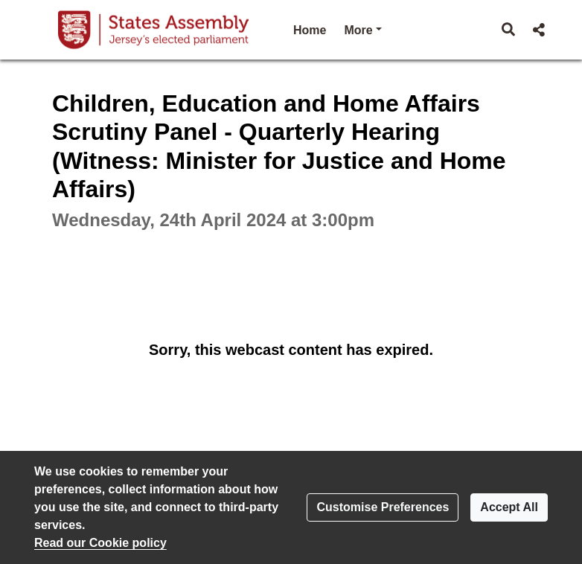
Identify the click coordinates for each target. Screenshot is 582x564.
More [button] (362, 28)
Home (309, 30)
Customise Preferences (382, 507)
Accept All (509, 507)
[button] (508, 29)
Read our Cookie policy (100, 542)
